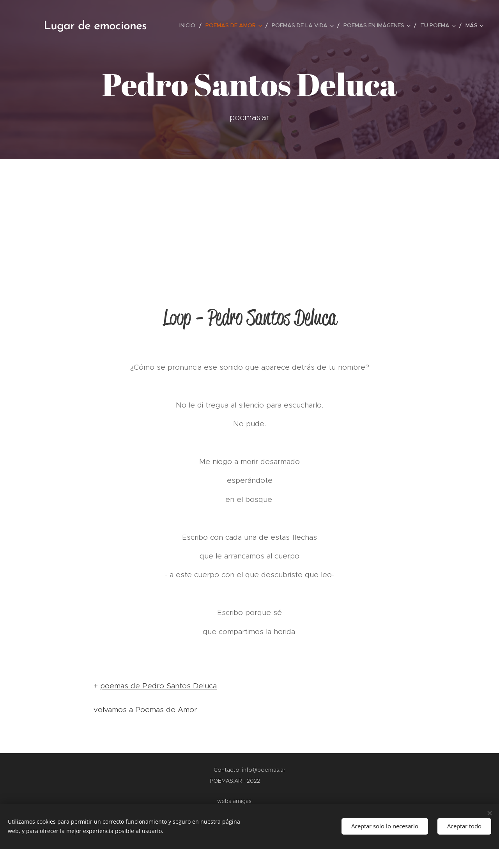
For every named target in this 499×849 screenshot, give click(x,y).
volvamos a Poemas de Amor (145, 709)
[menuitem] (189, 25)
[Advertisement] (249, 217)
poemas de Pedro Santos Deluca (158, 685)
